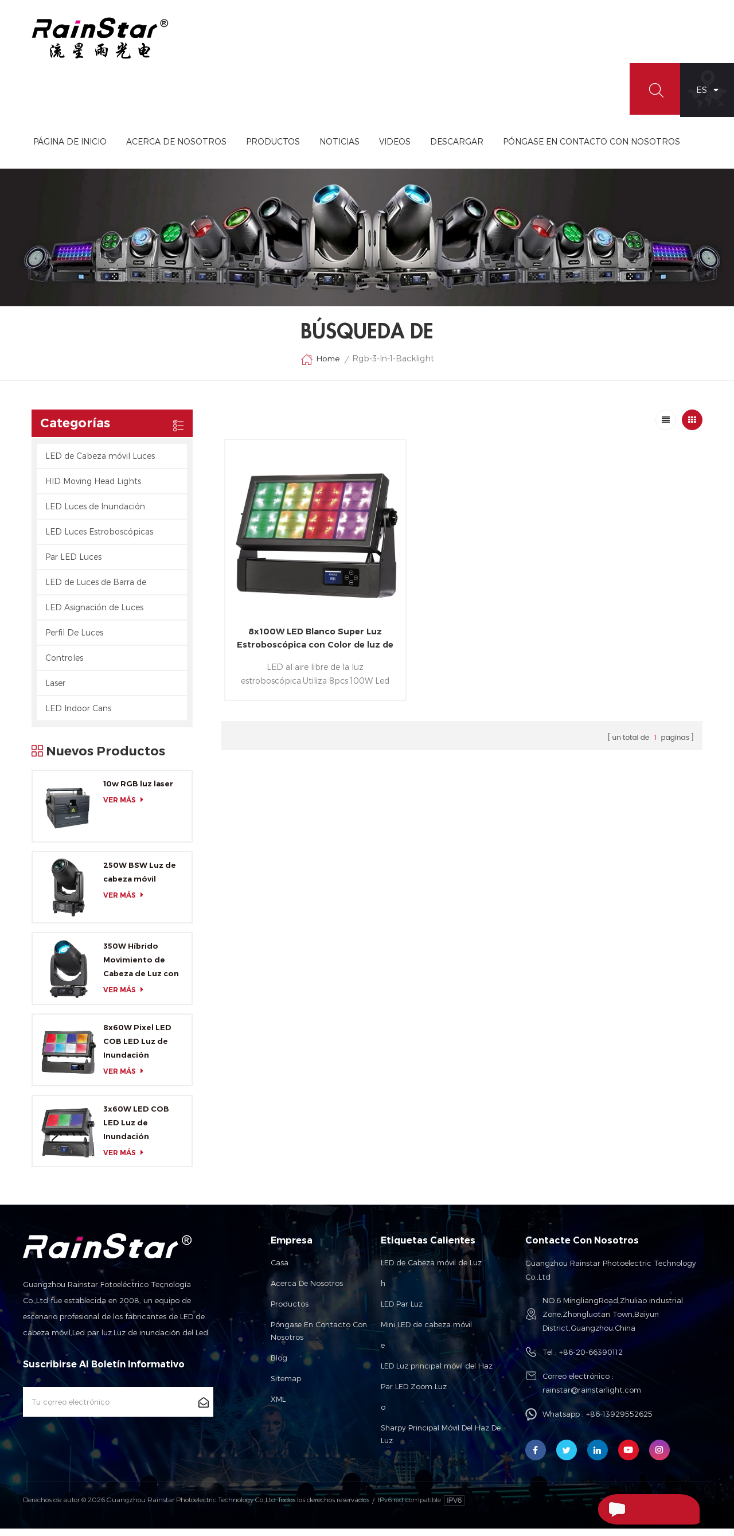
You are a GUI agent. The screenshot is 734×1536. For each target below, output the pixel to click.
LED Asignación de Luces (94, 614)
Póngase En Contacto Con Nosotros (645, 149)
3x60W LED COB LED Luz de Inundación (136, 1130)
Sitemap (286, 1386)
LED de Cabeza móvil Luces (100, 463)
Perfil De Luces (74, 640)
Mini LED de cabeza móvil (426, 1332)
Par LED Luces (73, 564)
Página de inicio (124, 149)
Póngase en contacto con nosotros (319, 1339)
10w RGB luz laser (138, 791)
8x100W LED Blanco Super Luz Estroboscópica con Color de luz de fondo (301, 619)
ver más (126, 807)
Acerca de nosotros (307, 1291)
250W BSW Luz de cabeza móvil (139, 879)
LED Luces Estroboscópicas (99, 539)
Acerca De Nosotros (230, 149)
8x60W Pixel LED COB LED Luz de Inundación (137, 1048)
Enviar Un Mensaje (637, 1509)
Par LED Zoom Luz (414, 1394)
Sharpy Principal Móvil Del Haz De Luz (441, 1442)
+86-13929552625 (619, 1421)
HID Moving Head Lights (93, 488)
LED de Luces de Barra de (95, 589)
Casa (279, 1270)
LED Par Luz (402, 1311)
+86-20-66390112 (591, 1360)
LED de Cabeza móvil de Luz (431, 1270)
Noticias (393, 149)
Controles (64, 665)
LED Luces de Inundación (95, 514)
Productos (327, 149)
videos (448, 149)
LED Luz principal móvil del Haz (437, 1373)
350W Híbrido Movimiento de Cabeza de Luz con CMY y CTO (141, 968)
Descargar (510, 149)
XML (278, 1407)
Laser (55, 690)
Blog (279, 1365)
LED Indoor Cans (78, 715)
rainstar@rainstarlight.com (591, 1397)
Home (320, 367)
